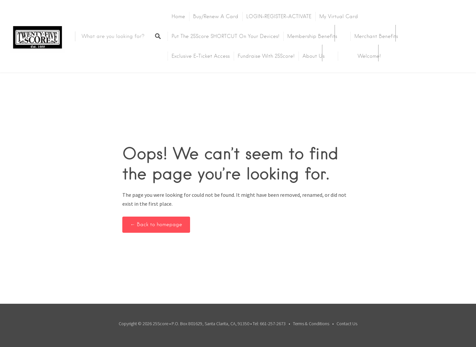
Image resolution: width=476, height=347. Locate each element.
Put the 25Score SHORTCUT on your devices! (225, 36)
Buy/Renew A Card (215, 16)
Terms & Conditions (311, 324)
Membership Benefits (312, 36)
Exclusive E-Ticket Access (201, 56)
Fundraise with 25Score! (266, 56)
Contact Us (347, 324)
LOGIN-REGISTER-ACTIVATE (278, 16)
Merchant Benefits (376, 36)
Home (178, 16)
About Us (313, 56)
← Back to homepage (156, 224)
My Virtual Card (338, 16)
